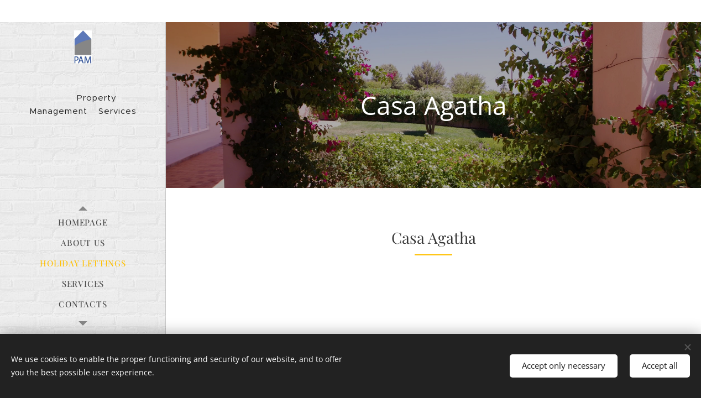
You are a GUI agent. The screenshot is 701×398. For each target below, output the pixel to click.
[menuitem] (83, 222)
